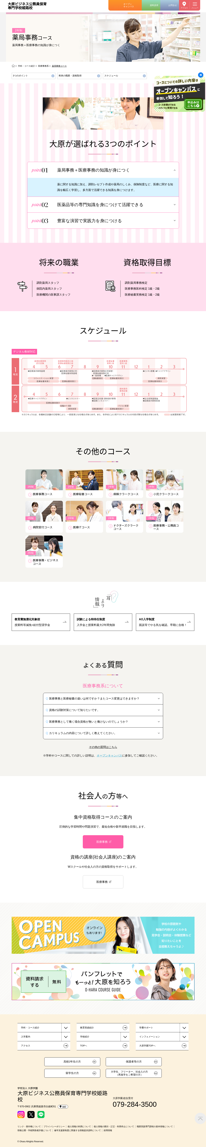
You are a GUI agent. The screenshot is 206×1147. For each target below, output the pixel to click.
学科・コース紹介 (26, 66)
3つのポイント (20, 75)
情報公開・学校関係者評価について (34, 1130)
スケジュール (111, 75)
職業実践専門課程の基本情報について (155, 1126)
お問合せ (172, 5)
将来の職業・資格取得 (70, 75)
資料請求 (154, 5)
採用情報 (108, 1130)
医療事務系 (43, 66)
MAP (63, 1106)
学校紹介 (84, 1036)
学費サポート (146, 1027)
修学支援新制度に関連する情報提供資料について (77, 1130)
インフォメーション (149, 1036)
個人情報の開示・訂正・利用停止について (114, 1126)
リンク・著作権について (29, 1126)
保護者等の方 (134, 1061)
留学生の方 (72, 1073)
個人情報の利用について (79, 1126)
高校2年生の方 (72, 1061)
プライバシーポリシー (54, 1126)
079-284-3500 (135, 1104)
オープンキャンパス (128, 5)
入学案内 (25, 1036)
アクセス (184, 8)
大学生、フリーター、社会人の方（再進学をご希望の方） (129, 1073)
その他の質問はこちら (103, 747)
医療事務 (102, 841)
